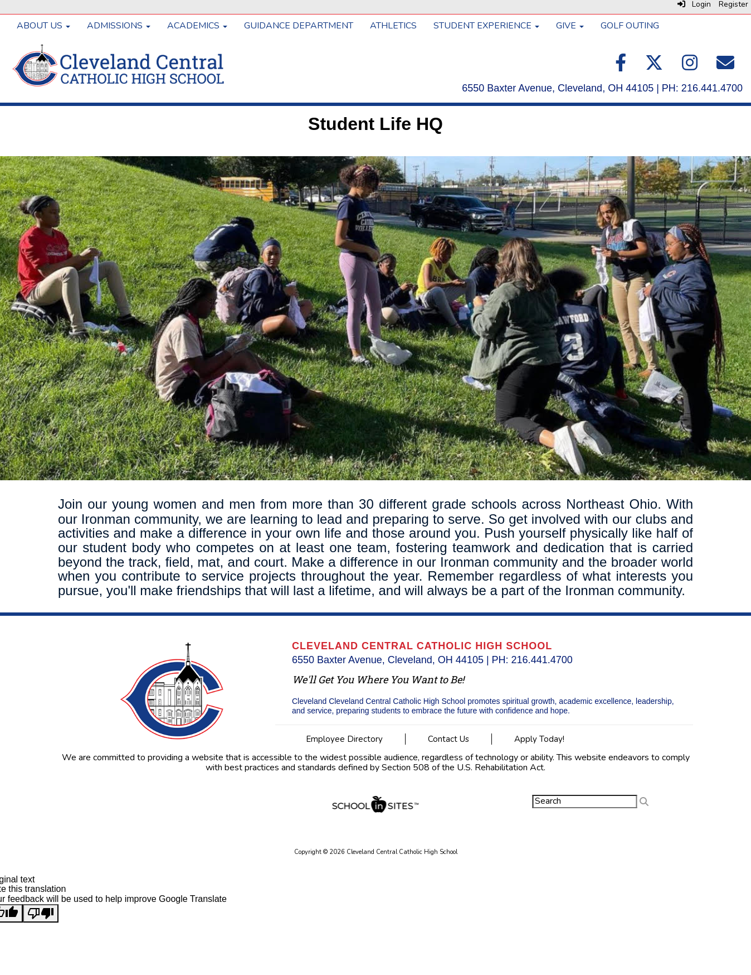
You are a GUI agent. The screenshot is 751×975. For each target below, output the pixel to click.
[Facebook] (622, 66)
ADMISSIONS (118, 26)
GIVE (570, 26)
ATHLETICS (393, 26)
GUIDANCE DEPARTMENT (298, 26)
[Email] (725, 66)
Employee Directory (344, 739)
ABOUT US (43, 26)
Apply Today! (539, 739)
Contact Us (448, 739)
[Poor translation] (40, 913)
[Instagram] (691, 66)
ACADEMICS (197, 26)
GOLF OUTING (630, 26)
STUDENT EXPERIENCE (486, 26)
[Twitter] (655, 66)
